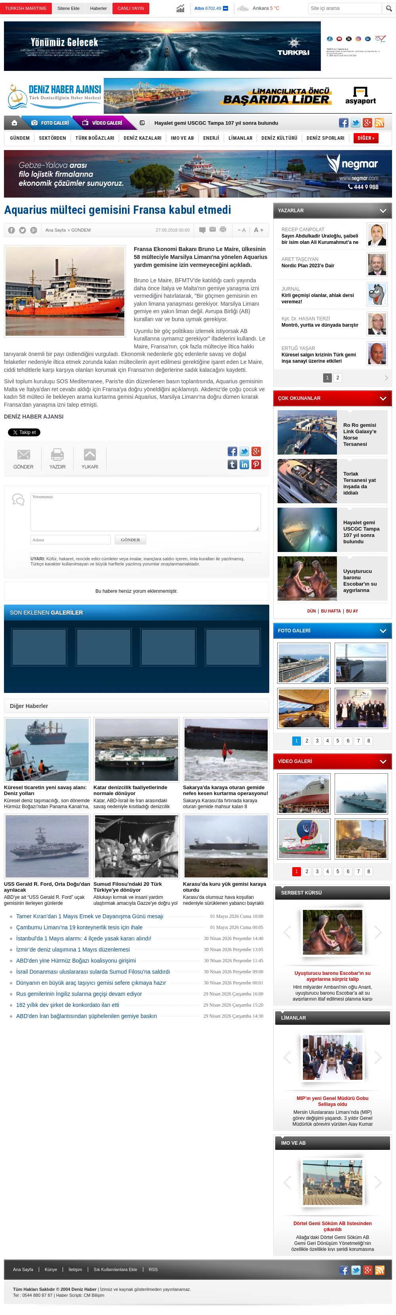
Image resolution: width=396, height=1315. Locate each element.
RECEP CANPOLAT (323, 236)
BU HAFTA (331, 611)
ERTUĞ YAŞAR (323, 355)
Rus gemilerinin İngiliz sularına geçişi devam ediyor (79, 994)
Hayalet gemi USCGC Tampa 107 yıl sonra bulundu (216, 123)
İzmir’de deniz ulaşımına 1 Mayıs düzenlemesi (73, 949)
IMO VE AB (293, 1143)
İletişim (75, 1269)
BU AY (352, 611)
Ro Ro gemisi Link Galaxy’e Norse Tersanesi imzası (360, 434)
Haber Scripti (69, 1295)
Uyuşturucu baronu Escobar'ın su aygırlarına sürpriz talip (360, 581)
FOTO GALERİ (294, 631)
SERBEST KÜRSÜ (301, 893)
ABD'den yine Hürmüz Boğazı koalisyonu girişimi (76, 960)
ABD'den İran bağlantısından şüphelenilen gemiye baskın (86, 1016)
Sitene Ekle (68, 8)
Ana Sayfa (23, 1269)
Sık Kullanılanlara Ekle (115, 1269)
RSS (153, 1269)
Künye (51, 1269)
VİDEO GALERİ (295, 761)
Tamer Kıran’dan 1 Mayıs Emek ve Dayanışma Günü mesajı (90, 916)
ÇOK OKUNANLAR (299, 398)
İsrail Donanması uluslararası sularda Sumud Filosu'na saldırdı (93, 972)
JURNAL (323, 295)
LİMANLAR (293, 1018)
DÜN (311, 611)
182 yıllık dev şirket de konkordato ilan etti (67, 1005)
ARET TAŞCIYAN (323, 263)
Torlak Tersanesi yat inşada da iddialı (359, 483)
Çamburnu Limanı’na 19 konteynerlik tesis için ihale (79, 927)
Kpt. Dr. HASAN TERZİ (323, 322)
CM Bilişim (94, 1295)
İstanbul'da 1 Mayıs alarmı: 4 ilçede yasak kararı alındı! (83, 938)
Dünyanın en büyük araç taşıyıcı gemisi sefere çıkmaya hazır (91, 983)
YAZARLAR (291, 210)
